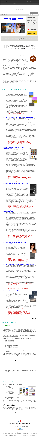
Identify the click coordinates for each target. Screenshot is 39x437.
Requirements (24, 38)
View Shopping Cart (26, 423)
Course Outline (8, 38)
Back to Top (34, 318)
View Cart (5, 14)
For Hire (29, 424)
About (25, 424)
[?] (36, 20)
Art (12, 424)
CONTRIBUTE (34, 12)
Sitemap (15, 432)
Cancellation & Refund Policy (15, 423)
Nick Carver (20, 1)
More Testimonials (24, 48)
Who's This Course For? (16, 38)
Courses (15, 424)
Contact (21, 424)
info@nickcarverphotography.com (10, 360)
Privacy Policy (4, 432)
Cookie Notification (10, 432)
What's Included (31, 38)
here (27, 426)
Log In (2, 14)
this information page (9, 405)
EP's (18, 424)
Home (9, 424)
